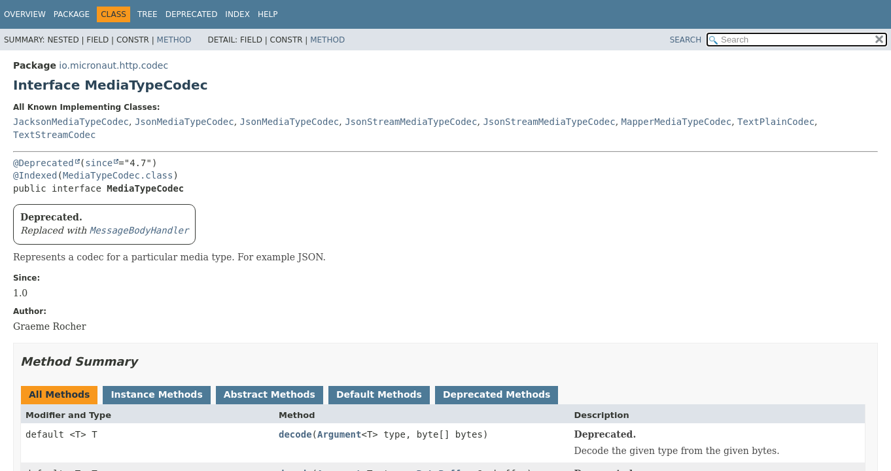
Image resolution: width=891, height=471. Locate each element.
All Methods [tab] (59, 394)
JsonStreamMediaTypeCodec (411, 121)
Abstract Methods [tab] (269, 394)
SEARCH (686, 39)
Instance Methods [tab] (156, 394)
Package (72, 14)
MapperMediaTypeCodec (676, 121)
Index (237, 14)
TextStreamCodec (54, 135)
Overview (25, 14)
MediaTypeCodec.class (118, 175)
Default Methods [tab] (379, 394)
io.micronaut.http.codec (113, 65)
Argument (339, 434)
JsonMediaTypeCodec (184, 121)
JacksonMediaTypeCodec (71, 121)
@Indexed (35, 175)
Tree (147, 14)
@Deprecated (43, 163)
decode (295, 434)
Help (268, 14)
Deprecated (192, 14)
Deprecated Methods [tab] (496, 394)
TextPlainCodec (775, 121)
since (99, 163)
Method (174, 39)
